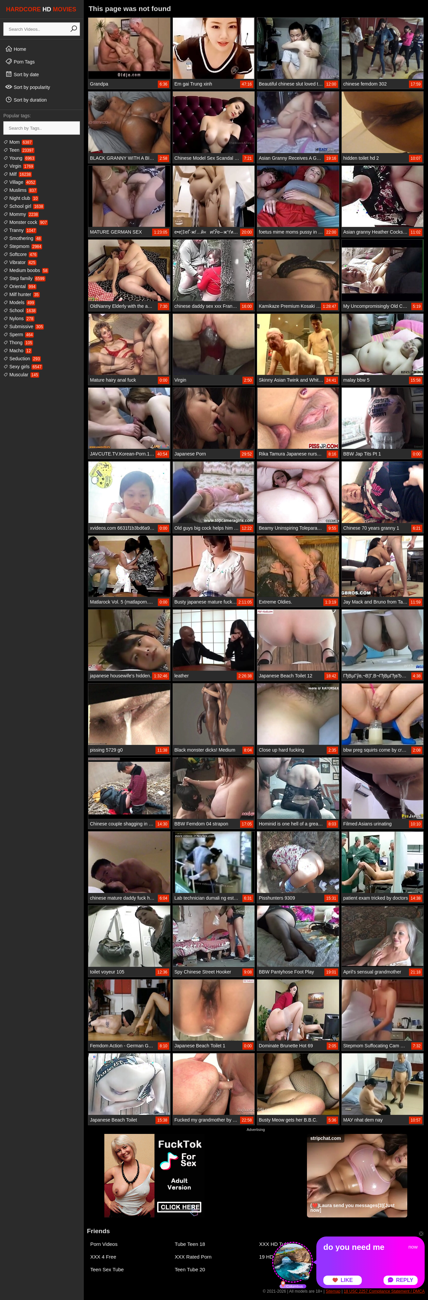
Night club (20, 198)
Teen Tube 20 (190, 1269)
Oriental (19, 286)
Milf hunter (21, 294)
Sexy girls (22, 366)
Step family (24, 278)
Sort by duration (26, 99)
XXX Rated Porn (193, 1257)
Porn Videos (103, 1244)
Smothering (22, 238)
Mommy (21, 214)
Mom (18, 142)
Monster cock (25, 222)
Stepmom (22, 246)
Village (19, 182)
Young (19, 158)
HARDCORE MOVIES (41, 9)
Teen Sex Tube (107, 1269)
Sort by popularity (27, 87)
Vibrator (19, 262)
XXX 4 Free (103, 1257)
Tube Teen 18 (190, 1244)
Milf (17, 174)
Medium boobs (25, 270)
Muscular (21, 374)
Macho (17, 350)
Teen (18, 150)
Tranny (19, 230)
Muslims (20, 190)
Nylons (18, 318)
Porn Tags (20, 61)
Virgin (18, 166)
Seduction (22, 358)
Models (19, 302)
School (19, 310)
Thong (18, 342)
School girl (23, 206)
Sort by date (22, 74)
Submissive (23, 326)
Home (15, 48)
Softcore (20, 254)
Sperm (18, 334)
